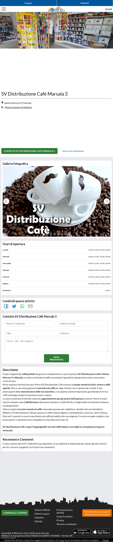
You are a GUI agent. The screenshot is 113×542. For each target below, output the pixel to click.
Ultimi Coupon (41, 514)
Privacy (60, 521)
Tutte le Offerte (42, 510)
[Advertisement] (56, 69)
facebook (6, 305)
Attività (38, 522)
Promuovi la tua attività (64, 512)
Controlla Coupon (15, 513)
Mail (30, 305)
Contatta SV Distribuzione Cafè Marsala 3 (29, 150)
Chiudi (105, 540)
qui (62, 540)
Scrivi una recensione (73, 150)
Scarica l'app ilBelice (101, 533)
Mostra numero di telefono (18, 107)
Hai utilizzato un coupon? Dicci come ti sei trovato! (97, 513)
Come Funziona (64, 517)
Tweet (14, 305)
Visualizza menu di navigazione (3, 9)
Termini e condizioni (66, 525)
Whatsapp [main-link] (22, 305)
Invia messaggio (56, 359)
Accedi (108, 9)
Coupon (28, 3)
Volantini (84, 3)
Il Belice (56, 9)
